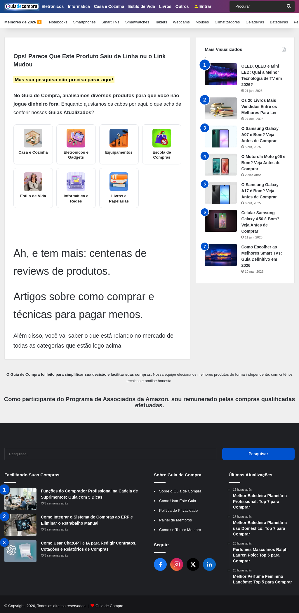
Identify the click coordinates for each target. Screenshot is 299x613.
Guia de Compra (109, 602)
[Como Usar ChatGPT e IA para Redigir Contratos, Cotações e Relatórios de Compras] (20, 548)
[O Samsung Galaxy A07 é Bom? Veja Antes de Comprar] (221, 133)
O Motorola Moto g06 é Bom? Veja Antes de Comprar (263, 159)
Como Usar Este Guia (177, 497)
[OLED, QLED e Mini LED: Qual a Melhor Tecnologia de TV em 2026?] (221, 71)
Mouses (202, 18)
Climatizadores (227, 18)
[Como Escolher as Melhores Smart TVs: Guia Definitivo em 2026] (221, 251)
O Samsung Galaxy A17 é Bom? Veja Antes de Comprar (260, 187)
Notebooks (58, 18)
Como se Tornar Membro (180, 526)
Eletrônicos (52, 6)
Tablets (161, 18)
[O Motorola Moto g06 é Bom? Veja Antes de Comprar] (221, 161)
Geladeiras (255, 18)
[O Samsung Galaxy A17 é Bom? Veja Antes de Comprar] (221, 189)
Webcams (181, 18)
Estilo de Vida (141, 6)
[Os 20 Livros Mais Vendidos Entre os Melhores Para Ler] (221, 105)
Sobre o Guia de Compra (180, 487)
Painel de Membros (175, 516)
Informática (79, 6)
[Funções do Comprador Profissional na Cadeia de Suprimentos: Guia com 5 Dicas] (20, 495)
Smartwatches (137, 18)
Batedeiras (279, 18)
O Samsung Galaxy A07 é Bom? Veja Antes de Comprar (260, 131)
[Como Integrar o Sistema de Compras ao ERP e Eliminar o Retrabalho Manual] (20, 522)
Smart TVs (110, 18)
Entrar (202, 6)
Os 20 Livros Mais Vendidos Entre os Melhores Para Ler (259, 103)
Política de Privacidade (178, 507)
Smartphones (84, 18)
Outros (182, 6)
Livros (165, 6)
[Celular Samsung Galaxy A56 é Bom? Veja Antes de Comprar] (221, 217)
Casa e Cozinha (109, 6)
